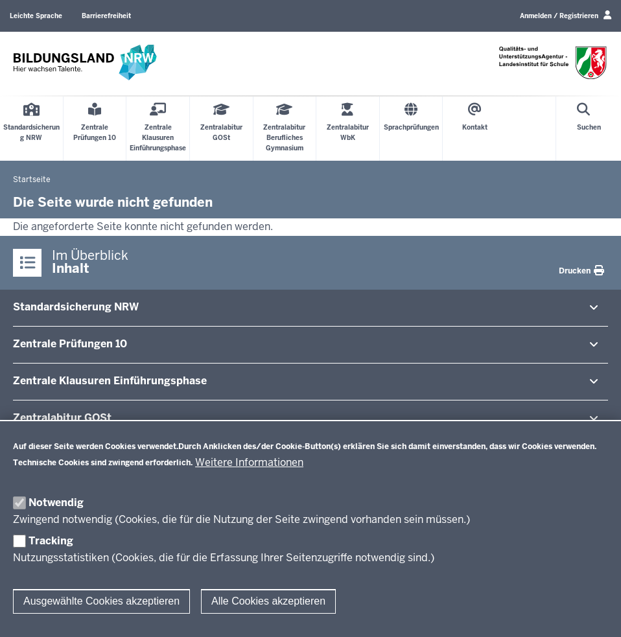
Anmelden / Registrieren (565, 15)
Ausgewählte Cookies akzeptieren (101, 601)
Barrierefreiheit (106, 16)
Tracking (51, 541)
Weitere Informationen (249, 462)
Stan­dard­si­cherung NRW (76, 307)
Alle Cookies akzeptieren (268, 601)
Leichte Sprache (36, 16)
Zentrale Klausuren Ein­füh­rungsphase (110, 381)
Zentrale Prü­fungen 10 (70, 344)
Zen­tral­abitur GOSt (62, 417)
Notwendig (56, 502)
